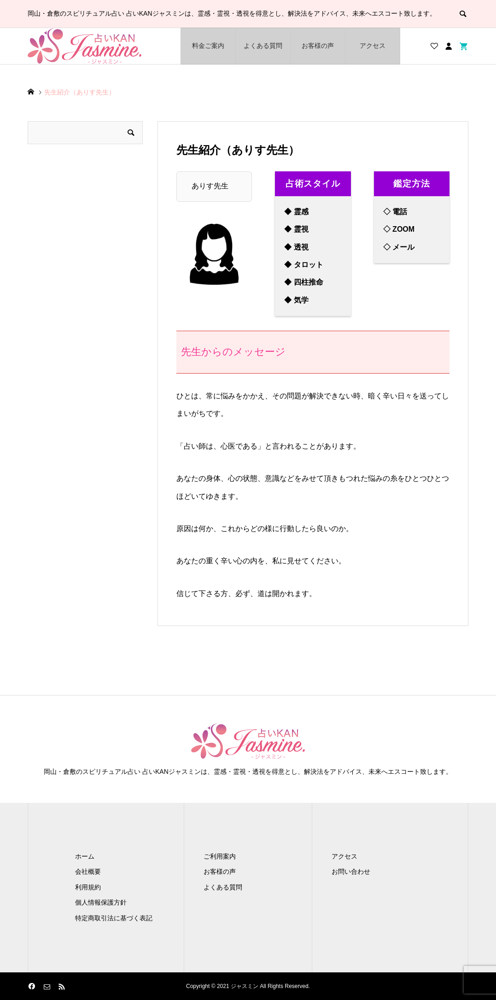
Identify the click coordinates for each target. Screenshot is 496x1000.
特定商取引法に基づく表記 (113, 918)
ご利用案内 (220, 856)
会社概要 (88, 871)
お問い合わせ (351, 871)
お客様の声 (318, 45)
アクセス (372, 45)
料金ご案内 (208, 45)
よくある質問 (263, 45)
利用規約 (88, 887)
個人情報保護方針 (101, 902)
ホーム (84, 856)
